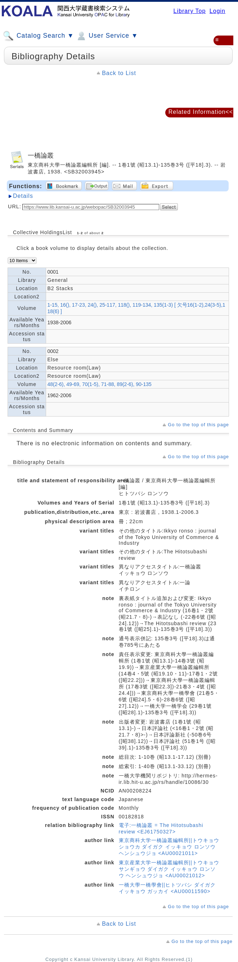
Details (23, 196)
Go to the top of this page (198, 424)
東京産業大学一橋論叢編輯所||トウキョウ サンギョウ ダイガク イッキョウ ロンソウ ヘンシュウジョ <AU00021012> (169, 869)
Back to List (119, 73)
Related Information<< (201, 112)
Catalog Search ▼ (38, 36)
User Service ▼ (107, 36)
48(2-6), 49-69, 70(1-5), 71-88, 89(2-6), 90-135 (99, 384)
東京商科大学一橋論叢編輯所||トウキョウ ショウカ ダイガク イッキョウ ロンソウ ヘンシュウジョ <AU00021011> (169, 846)
